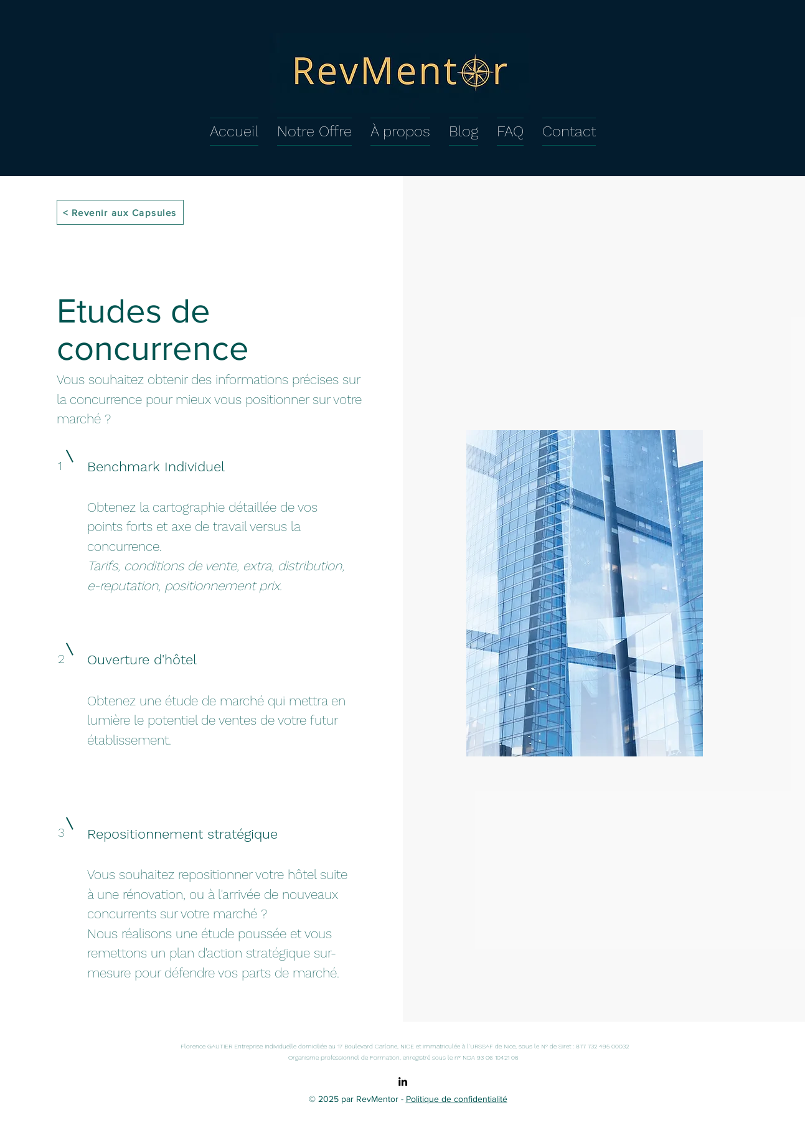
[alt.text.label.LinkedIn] (403, 1081)
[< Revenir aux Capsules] (120, 212)
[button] (314, 129)
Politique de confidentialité (456, 1099)
